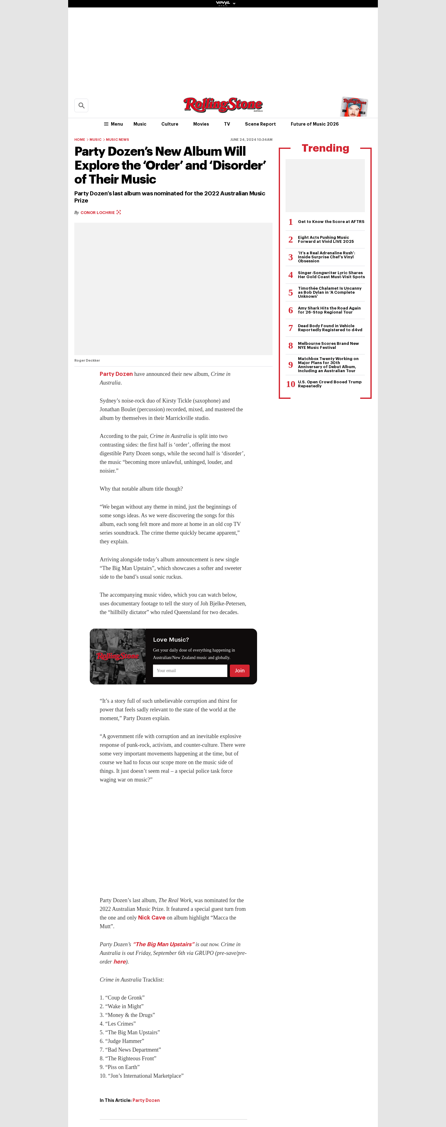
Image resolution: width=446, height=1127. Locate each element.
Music (139, 124)
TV (227, 124)
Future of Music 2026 (315, 124)
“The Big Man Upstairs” (163, 944)
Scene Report (260, 124)
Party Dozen (116, 374)
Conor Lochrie (101, 213)
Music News (117, 139)
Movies (201, 124)
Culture (169, 124)
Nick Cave (151, 917)
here (119, 961)
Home (79, 139)
